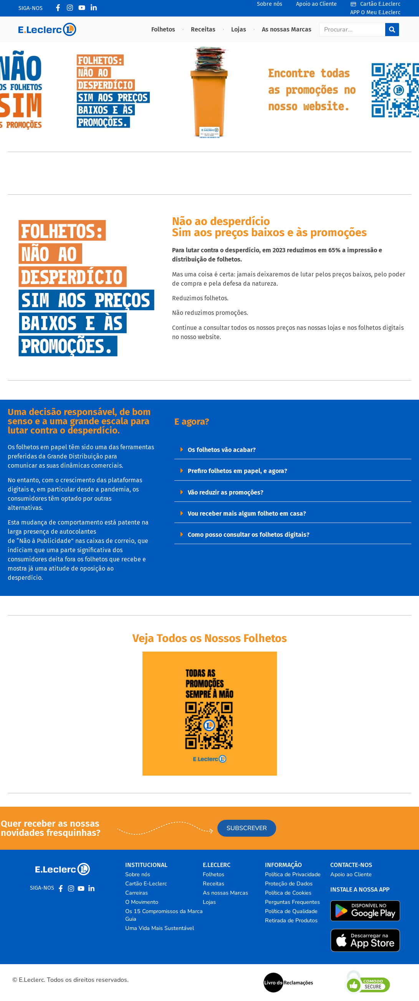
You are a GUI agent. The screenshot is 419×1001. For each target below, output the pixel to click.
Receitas (203, 29)
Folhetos (163, 29)
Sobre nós (137, 874)
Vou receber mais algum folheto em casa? (247, 513)
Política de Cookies (288, 893)
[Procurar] (392, 29)
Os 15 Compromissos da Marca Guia (164, 915)
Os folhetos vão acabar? (222, 449)
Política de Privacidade (293, 874)
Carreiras (136, 893)
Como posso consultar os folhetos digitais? (249, 534)
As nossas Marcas (286, 29)
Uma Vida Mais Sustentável (159, 928)
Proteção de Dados (289, 883)
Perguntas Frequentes (292, 902)
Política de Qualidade (291, 911)
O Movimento (141, 902)
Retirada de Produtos (291, 920)
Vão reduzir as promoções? (225, 492)
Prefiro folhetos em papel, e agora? (237, 471)
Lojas (238, 29)
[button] (292, 449)
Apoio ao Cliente (351, 874)
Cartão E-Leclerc (146, 883)
